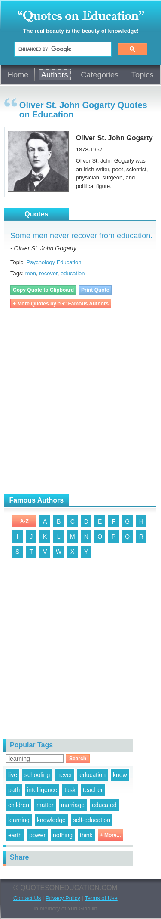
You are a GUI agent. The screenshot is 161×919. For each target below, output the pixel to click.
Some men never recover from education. (81, 235)
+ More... (110, 835)
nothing (63, 835)
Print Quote (95, 290)
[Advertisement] (80, 405)
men (30, 273)
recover (48, 273)
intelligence (42, 789)
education (73, 273)
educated (104, 805)
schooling (37, 774)
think (86, 835)
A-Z (24, 521)
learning (19, 820)
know (120, 774)
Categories (99, 75)
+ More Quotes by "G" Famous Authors (61, 304)
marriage (73, 805)
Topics (142, 75)
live (12, 774)
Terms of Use (101, 898)
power (37, 835)
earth (15, 835)
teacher (93, 789)
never (64, 774)
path (14, 789)
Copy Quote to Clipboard (43, 290)
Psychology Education (54, 262)
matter (45, 805)
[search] (62, 49)
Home (18, 75)
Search (77, 759)
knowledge (51, 820)
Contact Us (27, 898)
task (70, 789)
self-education (91, 820)
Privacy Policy (63, 898)
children (18, 805)
